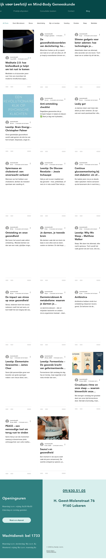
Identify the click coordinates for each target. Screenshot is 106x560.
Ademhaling (41, 23)
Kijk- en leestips (54, 23)
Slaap (85, 23)
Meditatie (94, 23)
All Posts (5, 23)
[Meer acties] (31, 58)
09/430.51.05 (74, 490)
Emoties (76, 23)
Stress (31, 23)
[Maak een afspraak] (16, 520)
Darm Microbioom (18, 23)
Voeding (66, 23)
